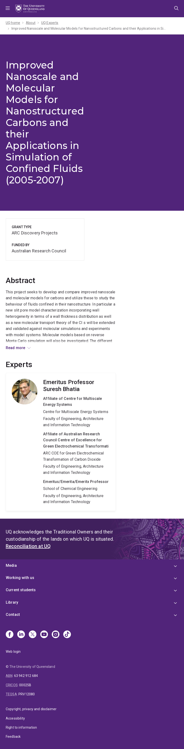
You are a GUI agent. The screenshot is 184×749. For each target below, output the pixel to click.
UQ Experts (49, 23)
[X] (32, 634)
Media (11, 565)
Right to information (21, 727)
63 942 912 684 (26, 676)
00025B (25, 685)
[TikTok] (67, 634)
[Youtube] (44, 634)
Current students (21, 590)
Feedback (13, 736)
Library (12, 602)
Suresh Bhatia (60, 442)
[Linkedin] (21, 634)
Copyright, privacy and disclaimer (31, 709)
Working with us (20, 577)
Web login (13, 651)
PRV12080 (26, 694)
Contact (13, 614)
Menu (7, 8)
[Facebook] (9, 634)
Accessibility (15, 718)
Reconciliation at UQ (28, 546)
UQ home (13, 23)
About (30, 23)
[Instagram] (55, 634)
